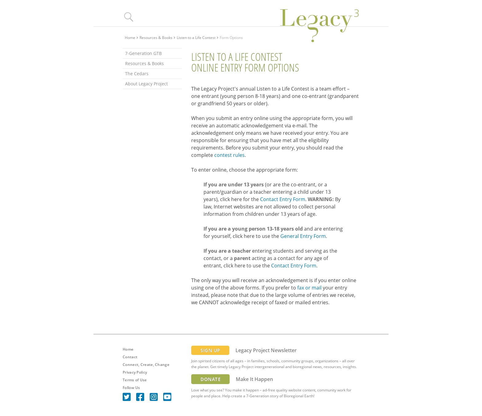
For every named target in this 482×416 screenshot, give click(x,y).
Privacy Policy (135, 372)
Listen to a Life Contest (196, 37)
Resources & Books (156, 37)
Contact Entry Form (282, 199)
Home (130, 37)
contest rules (229, 155)
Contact (130, 357)
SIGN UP (210, 350)
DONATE (210, 379)
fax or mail (309, 287)
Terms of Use (135, 380)
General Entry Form (303, 236)
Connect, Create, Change (146, 364)
